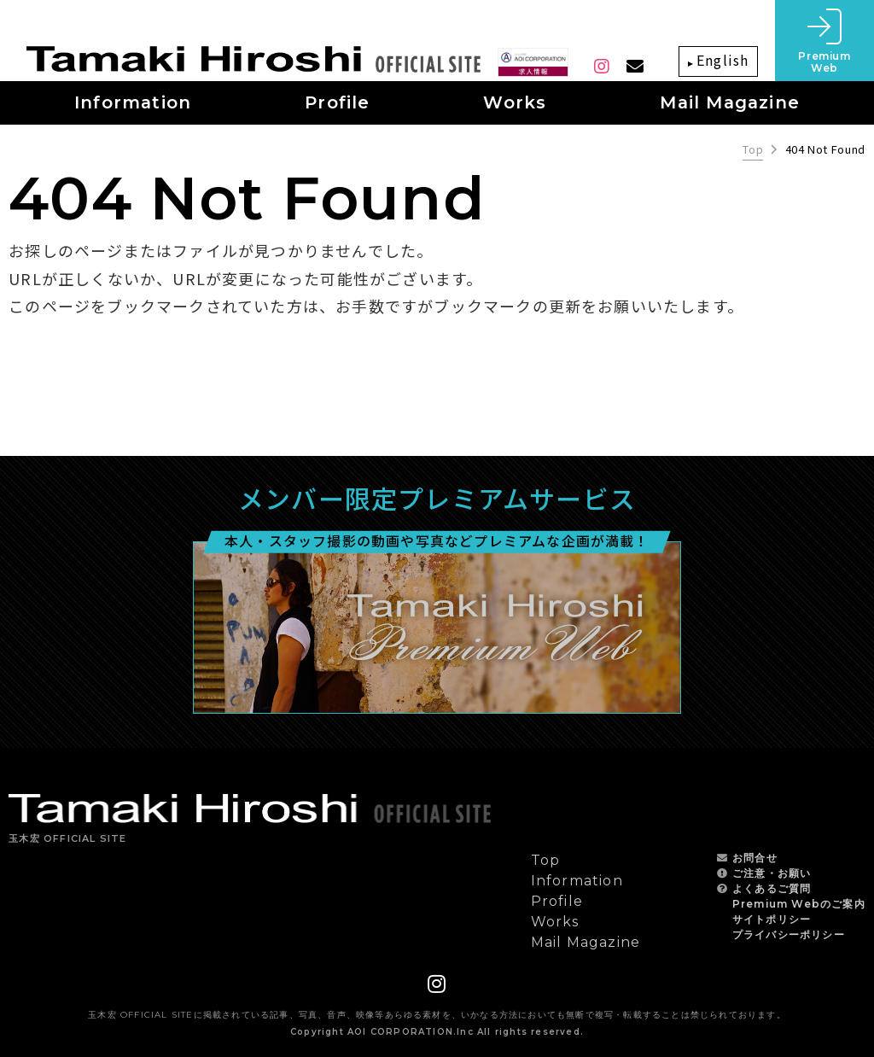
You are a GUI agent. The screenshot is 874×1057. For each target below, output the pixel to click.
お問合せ (755, 857)
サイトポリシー (771, 919)
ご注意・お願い (771, 873)
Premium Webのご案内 (798, 903)
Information (577, 881)
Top (753, 149)
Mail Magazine (586, 942)
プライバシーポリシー (788, 934)
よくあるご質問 (771, 888)
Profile (557, 901)
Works (555, 922)
